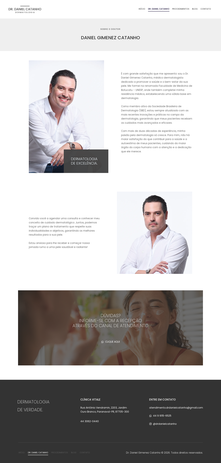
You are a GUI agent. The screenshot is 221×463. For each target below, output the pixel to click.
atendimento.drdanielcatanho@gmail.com (176, 407)
